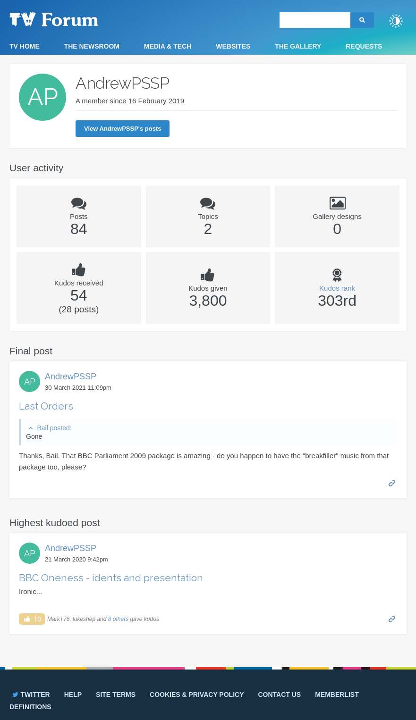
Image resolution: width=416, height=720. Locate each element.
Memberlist (337, 694)
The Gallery (298, 46)
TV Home (24, 46)
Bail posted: (54, 428)
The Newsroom (91, 46)
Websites (233, 46)
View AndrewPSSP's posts (122, 128)
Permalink (392, 482)
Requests (364, 46)
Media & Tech (168, 46)
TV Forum (68, 19)
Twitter (30, 694)
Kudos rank (337, 288)
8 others (118, 619)
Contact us (279, 694)
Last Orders (46, 406)
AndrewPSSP (70, 376)
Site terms (116, 694)
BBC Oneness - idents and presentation (111, 578)
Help (73, 694)
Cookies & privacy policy (197, 694)
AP (29, 381)
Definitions (30, 707)
